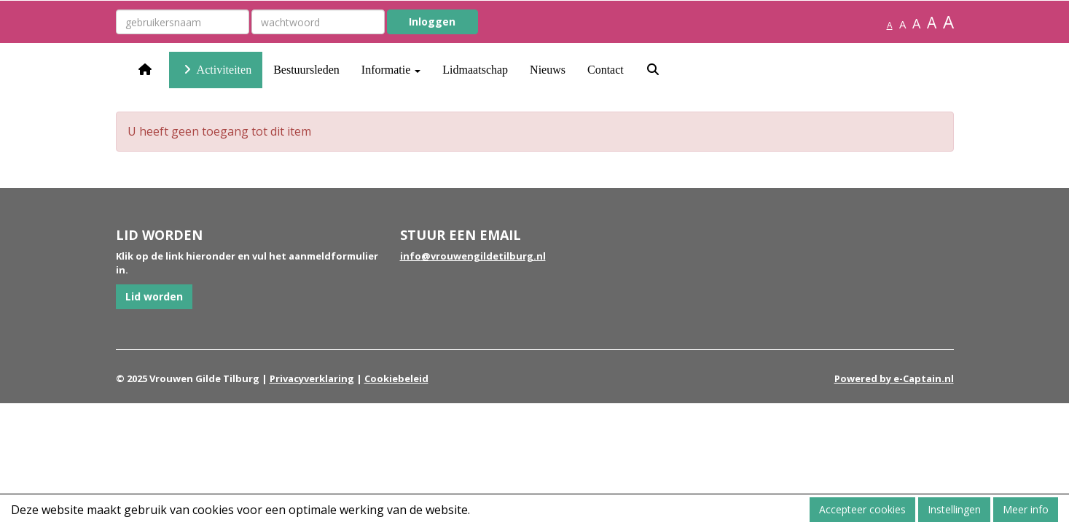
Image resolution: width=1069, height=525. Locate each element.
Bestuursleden (306, 69)
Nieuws (547, 69)
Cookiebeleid (396, 378)
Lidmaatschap (475, 69)
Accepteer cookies (862, 509)
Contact (605, 69)
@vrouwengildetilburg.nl (473, 255)
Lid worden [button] (154, 296)
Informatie (391, 69)
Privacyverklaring (312, 378)
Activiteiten (216, 69)
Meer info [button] (1026, 509)
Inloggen (432, 21)
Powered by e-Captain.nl (894, 378)
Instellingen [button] (954, 509)
